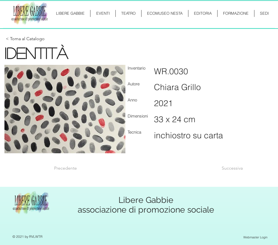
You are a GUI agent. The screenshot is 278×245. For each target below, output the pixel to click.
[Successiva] (229, 168)
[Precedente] (72, 168)
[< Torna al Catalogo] (25, 39)
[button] (236, 13)
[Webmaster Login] (255, 237)
